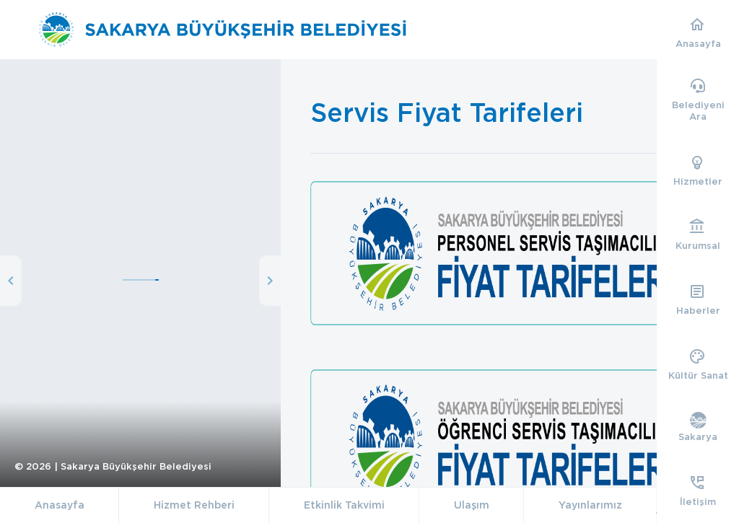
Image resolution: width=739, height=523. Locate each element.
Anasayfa (59, 505)
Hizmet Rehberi (194, 505)
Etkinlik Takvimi (344, 505)
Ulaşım (471, 505)
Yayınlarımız (590, 505)
